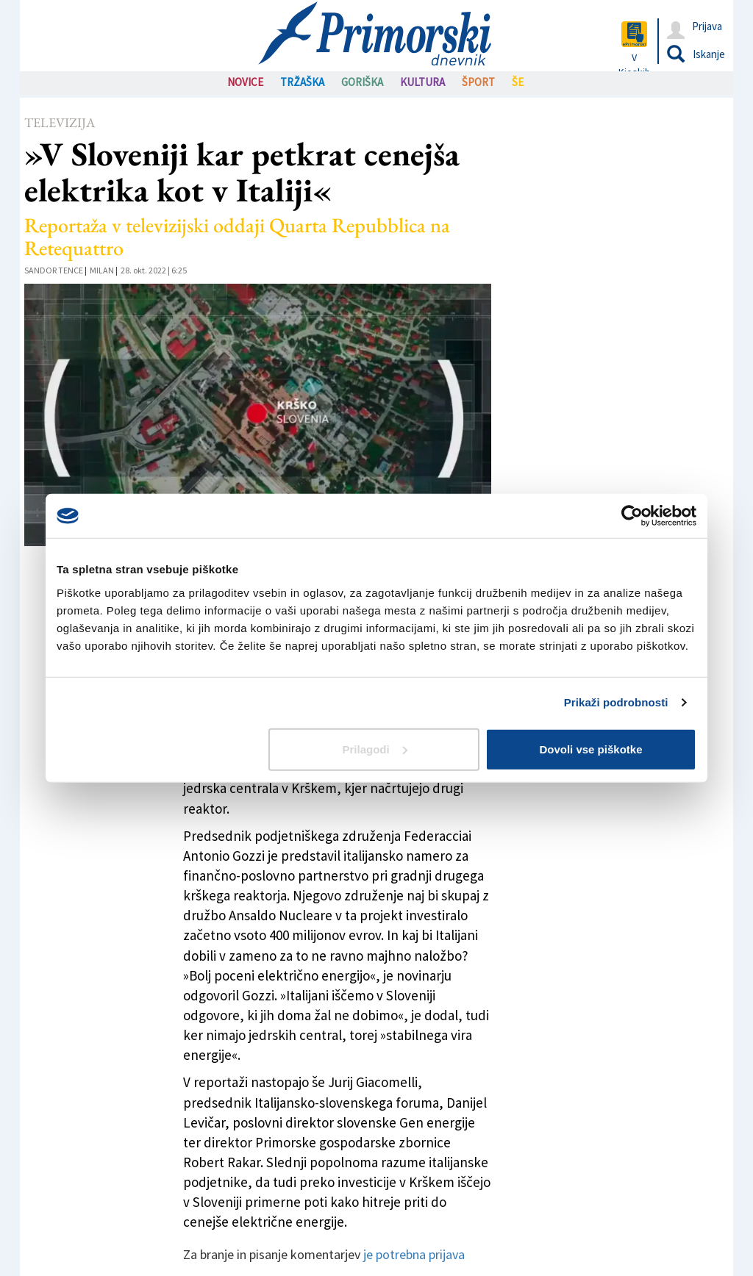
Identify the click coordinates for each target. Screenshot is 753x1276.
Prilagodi (375, 748)
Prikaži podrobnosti (616, 702)
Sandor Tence (53, 270)
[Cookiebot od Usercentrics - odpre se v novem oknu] (632, 516)
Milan (102, 270)
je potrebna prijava (414, 1254)
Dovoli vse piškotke (590, 748)
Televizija (59, 122)
